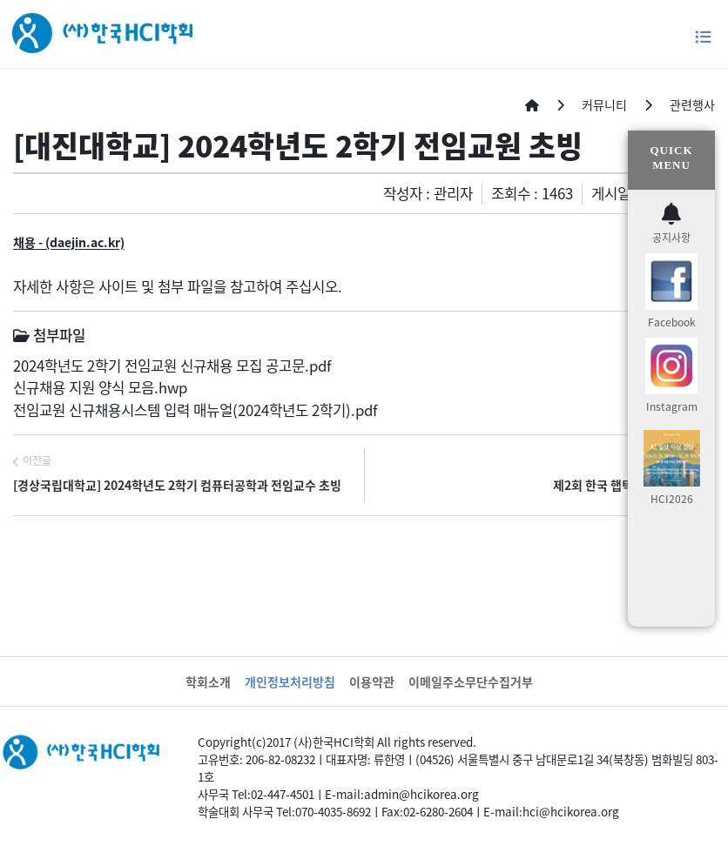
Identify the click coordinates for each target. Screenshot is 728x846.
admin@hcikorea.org (421, 793)
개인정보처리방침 (290, 681)
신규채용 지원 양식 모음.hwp (100, 387)
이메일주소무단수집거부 (470, 681)
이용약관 (371, 681)
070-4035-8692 (333, 811)
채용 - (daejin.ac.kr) (69, 242)
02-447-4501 (282, 793)
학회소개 (208, 681)
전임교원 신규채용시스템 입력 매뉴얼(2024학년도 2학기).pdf (195, 410)
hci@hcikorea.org (570, 811)
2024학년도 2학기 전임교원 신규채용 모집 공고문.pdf (172, 365)
